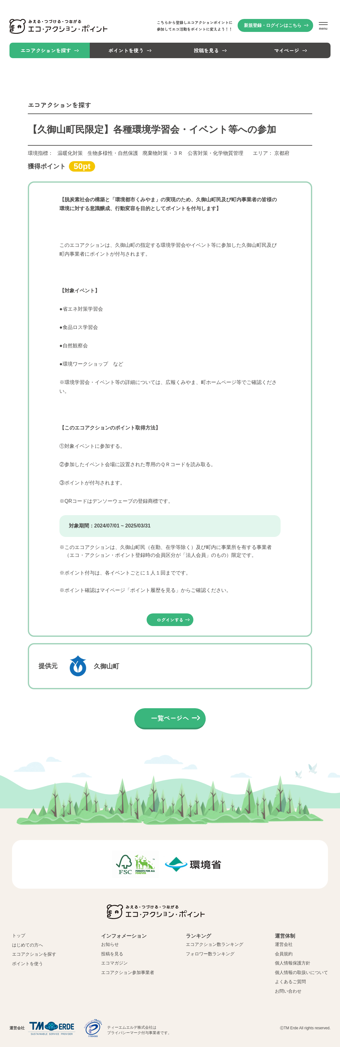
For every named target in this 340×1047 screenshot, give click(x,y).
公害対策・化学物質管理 (215, 153)
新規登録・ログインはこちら (272, 25)
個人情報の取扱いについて (301, 972)
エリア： (271, 153)
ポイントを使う (27, 963)
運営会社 (284, 944)
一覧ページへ (170, 717)
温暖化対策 (70, 153)
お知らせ (110, 944)
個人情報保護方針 (292, 962)
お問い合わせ (288, 991)
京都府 (281, 153)
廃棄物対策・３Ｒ (163, 153)
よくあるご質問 (290, 981)
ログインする (170, 620)
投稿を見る (112, 953)
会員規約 (284, 953)
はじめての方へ (27, 944)
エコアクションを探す (34, 954)
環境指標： (135, 153)
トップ (18, 935)
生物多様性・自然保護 (113, 153)
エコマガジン (114, 962)
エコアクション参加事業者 (127, 972)
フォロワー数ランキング (210, 953)
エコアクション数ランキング (214, 944)
